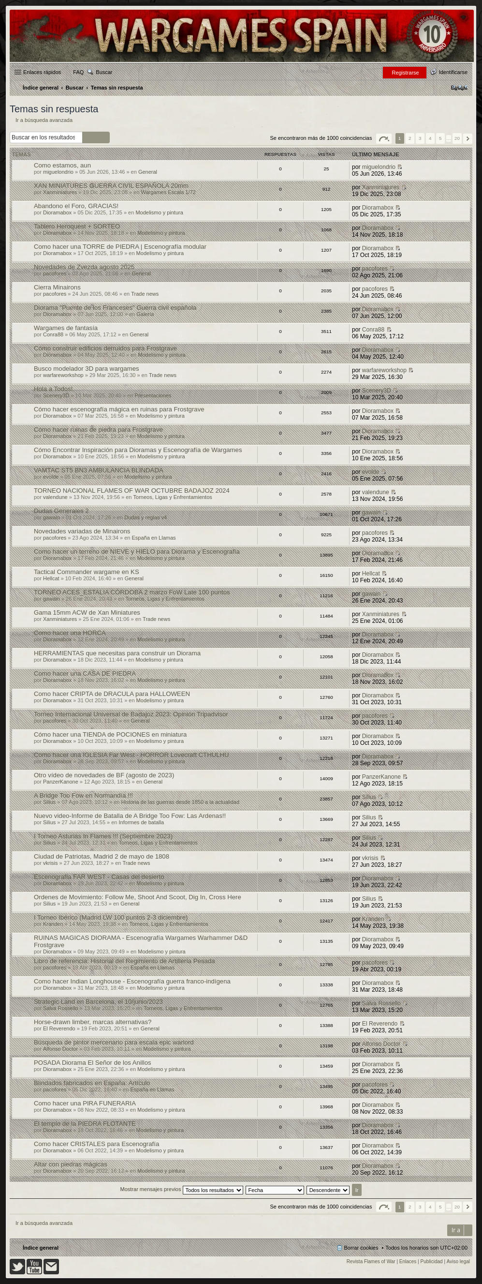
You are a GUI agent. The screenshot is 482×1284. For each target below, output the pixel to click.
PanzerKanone (60, 782)
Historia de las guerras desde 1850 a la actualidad (180, 802)
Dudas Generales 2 (61, 510)
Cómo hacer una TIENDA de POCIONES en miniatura (110, 734)
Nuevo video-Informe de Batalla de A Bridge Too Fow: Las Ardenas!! (130, 815)
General (147, 172)
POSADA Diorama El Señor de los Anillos (92, 1062)
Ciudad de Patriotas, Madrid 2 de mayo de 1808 (101, 856)
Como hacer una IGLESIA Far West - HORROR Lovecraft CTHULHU (131, 754)
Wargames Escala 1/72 (168, 192)
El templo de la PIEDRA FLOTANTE (85, 1123)
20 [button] (457, 138)
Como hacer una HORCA (70, 632)
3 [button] (420, 138)
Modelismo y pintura (159, 212)
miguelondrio (58, 172)
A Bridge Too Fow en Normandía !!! (83, 795)
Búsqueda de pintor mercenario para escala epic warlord (114, 1042)
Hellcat (51, 578)
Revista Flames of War (371, 1261)
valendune (55, 497)
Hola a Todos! (53, 389)
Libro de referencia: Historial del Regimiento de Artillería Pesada (124, 961)
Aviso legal (458, 1261)
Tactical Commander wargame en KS (86, 571)
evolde (50, 477)
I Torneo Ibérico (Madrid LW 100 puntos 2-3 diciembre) (111, 917)
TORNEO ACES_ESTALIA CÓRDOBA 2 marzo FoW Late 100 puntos (132, 592)
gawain (51, 517)
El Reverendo (59, 1028)
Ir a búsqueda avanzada (44, 120)
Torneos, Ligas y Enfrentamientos (172, 497)
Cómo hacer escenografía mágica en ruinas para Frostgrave (119, 409)
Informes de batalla (141, 822)
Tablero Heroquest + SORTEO (77, 226)
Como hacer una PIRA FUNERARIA (85, 1103)
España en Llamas (153, 538)
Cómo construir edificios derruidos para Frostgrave (105, 348)
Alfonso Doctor (60, 1049)
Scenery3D (56, 395)
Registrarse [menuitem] (405, 73)
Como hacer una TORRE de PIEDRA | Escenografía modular (120, 246)
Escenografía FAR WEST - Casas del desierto (99, 876)
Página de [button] (384, 139)
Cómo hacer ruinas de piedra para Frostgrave (98, 429)
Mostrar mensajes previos (181, 1189)
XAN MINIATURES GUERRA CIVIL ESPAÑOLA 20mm (111, 185)
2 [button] (410, 138)
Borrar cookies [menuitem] (361, 1248)
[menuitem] (459, 88)
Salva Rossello (60, 1008)
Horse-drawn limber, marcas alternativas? (92, 1022)
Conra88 (53, 334)
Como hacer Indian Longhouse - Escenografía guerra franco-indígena (132, 981)
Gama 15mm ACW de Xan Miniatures (87, 612)
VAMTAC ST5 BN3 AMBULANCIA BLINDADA (98, 470)
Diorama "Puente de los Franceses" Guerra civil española (115, 307)
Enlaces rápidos (42, 72)
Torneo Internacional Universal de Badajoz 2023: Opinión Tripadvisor (131, 714)
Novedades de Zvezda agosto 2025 (84, 267)
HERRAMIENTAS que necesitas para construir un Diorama (117, 653)
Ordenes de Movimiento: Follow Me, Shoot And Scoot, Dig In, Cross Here (137, 897)
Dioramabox (57, 212)
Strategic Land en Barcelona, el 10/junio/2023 (98, 1001)
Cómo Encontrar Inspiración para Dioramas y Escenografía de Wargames (138, 449)
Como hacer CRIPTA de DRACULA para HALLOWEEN (112, 693)
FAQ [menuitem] (78, 72)
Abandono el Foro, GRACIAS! (76, 206)
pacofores (54, 273)
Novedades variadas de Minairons (82, 531)
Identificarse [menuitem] (453, 72)
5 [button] (440, 138)
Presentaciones (153, 395)
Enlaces (408, 1261)
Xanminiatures (60, 192)
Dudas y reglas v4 (145, 517)
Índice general (40, 1248)
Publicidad (432, 1261)
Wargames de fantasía (66, 328)
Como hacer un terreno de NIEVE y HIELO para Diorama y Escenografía (137, 551)
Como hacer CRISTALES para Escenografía (96, 1144)
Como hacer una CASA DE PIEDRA (85, 673)
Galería (145, 314)
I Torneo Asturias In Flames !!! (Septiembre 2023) (103, 836)
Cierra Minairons (57, 287)
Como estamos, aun (62, 165)
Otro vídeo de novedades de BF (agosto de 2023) (104, 775)
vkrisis (50, 863)
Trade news (145, 294)
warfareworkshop (63, 375)
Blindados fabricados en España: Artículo (92, 1083)
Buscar (104, 72)
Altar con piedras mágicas (70, 1164)
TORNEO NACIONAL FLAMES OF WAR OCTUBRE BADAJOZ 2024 (132, 490)
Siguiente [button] (467, 139)
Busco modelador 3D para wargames (86, 368)
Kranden (53, 924)
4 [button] (430, 138)
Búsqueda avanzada (103, 137)
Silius (49, 802)
